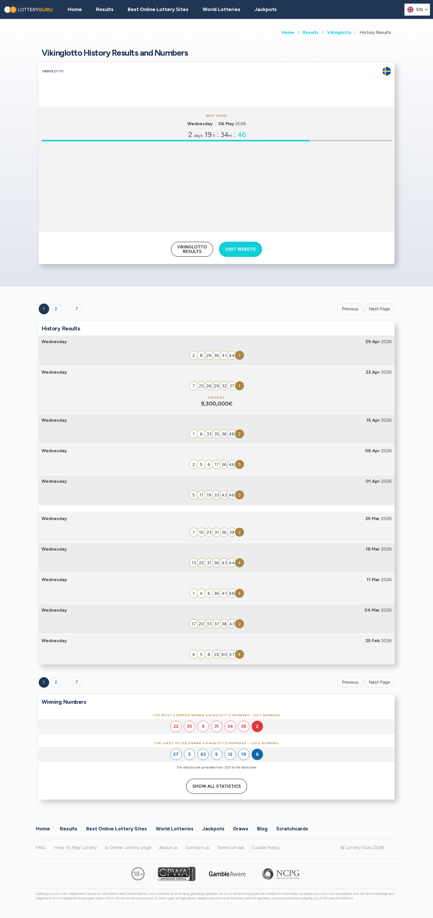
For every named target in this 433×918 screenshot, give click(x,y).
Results (311, 32)
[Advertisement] (216, 186)
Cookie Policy (266, 847)
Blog (262, 829)
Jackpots (265, 9)
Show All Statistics (216, 786)
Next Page (379, 308)
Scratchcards (292, 829)
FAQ (40, 847)
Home (288, 32)
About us (168, 847)
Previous (350, 308)
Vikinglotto (339, 32)
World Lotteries (221, 9)
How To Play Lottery (75, 847)
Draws (240, 829)
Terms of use (230, 847)
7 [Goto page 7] (76, 682)
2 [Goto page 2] (56, 308)
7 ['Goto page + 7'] (76, 308)
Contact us (197, 847)
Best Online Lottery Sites (158, 9)
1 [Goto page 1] (44, 308)
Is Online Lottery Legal (128, 847)
